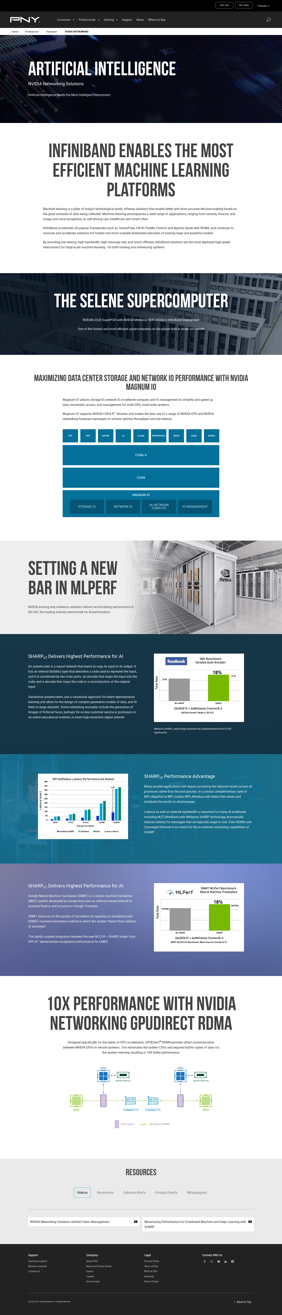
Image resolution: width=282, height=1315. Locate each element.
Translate (262, 5)
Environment (93, 1281)
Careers (90, 1276)
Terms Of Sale (151, 1281)
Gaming (109, 20)
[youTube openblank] (218, 1261)
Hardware (51, 31)
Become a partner (37, 1266)
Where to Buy (156, 20)
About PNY (92, 1261)
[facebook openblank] (204, 1261)
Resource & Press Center (99, 1266)
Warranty (149, 1276)
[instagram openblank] (232, 1261)
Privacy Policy (151, 1261)
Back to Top (244, 1302)
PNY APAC (244, 5)
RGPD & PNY (150, 1271)
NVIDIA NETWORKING (76, 31)
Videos (82, 1192)
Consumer (63, 20)
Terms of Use (151, 1266)
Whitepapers (197, 1192)
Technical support (37, 1261)
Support (127, 20)
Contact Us (34, 1271)
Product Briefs (166, 1192)
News (140, 20)
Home (15, 31)
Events (89, 1271)
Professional (87, 20)
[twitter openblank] (211, 1261)
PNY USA (224, 5)
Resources (105, 1192)
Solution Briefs (134, 1192)
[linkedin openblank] (225, 1261)
